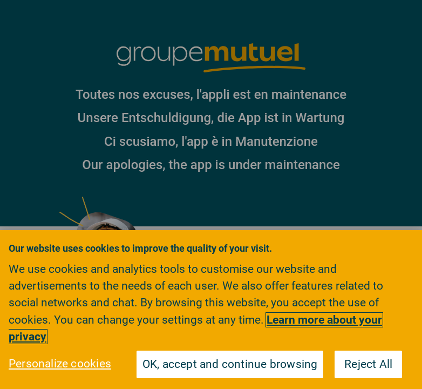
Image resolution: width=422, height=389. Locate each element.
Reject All (368, 364)
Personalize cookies (60, 363)
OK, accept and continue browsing (230, 364)
